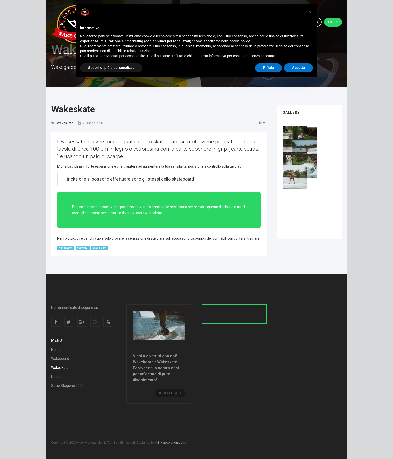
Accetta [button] (298, 68)
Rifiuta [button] (268, 68)
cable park (99, 247)
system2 (82, 247)
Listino (56, 377)
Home (56, 350)
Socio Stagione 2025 (67, 386)
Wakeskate (73, 109)
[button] (310, 12)
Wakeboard (60, 359)
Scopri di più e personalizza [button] (111, 68)
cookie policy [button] (239, 41)
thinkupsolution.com (170, 442)
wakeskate (65, 247)
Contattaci (170, 393)
